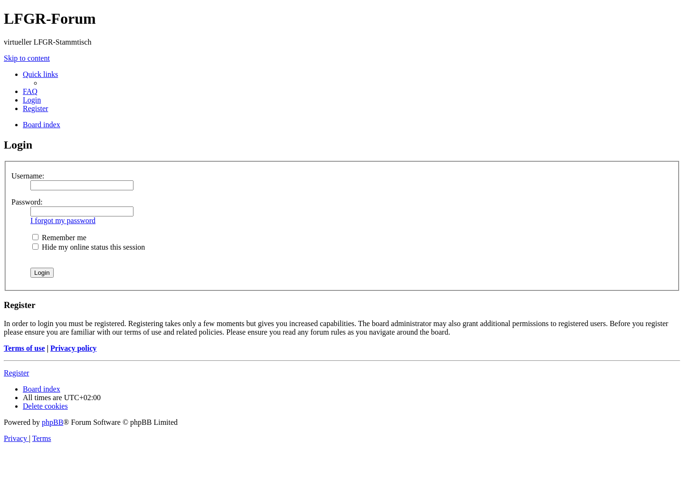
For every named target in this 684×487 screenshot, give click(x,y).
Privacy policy (73, 348)
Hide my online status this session (88, 247)
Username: (27, 176)
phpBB (52, 422)
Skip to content (27, 58)
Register (16, 373)
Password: (27, 202)
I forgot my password (62, 220)
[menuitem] (30, 91)
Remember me (59, 238)
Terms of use (24, 348)
